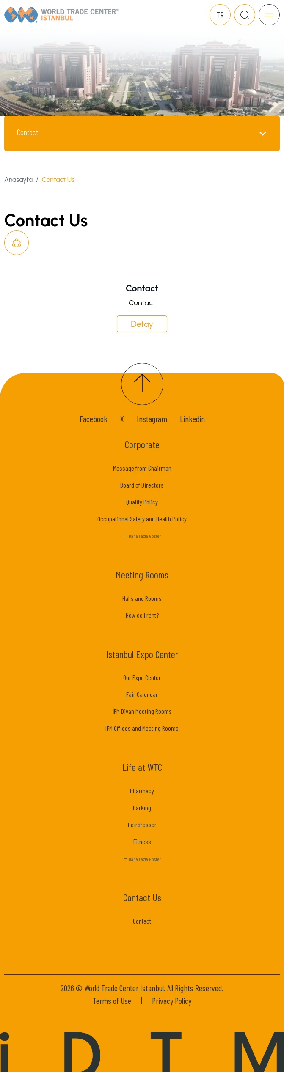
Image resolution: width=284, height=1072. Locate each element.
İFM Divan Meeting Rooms (142, 711)
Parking (142, 807)
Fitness (142, 841)
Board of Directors (142, 485)
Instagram (152, 419)
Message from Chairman (142, 468)
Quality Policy (142, 502)
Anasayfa (18, 179)
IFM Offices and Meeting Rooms (142, 728)
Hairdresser (142, 824)
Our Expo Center (142, 677)
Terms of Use (112, 1000)
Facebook (94, 419)
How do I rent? (142, 615)
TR (220, 15)
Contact (142, 921)
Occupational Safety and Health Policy (142, 519)
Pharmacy (142, 791)
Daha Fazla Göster (142, 536)
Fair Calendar (142, 694)
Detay (142, 324)
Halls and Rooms (142, 598)
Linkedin (192, 419)
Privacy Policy (171, 1000)
